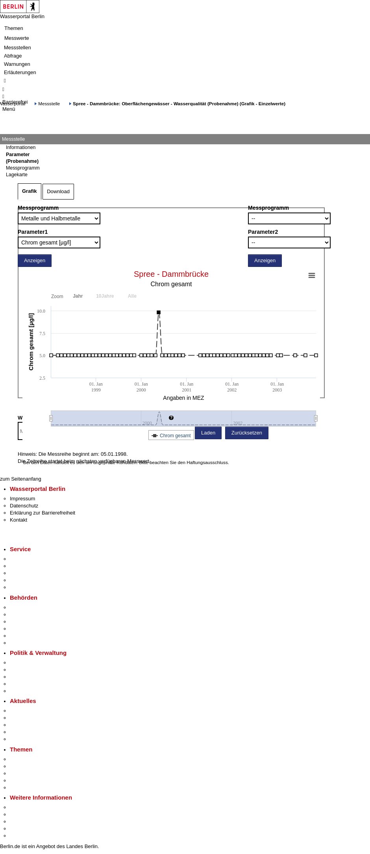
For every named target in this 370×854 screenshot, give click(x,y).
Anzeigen (34, 260)
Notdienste (22, 580)
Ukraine (19, 732)
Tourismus (21, 814)
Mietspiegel (23, 780)
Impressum (22, 499)
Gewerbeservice (28, 587)
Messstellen (17, 47)
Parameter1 (33, 232)
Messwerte (16, 38)
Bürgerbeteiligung (30, 677)
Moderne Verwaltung (33, 773)
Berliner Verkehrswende (37, 766)
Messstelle (49, 103)
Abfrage (13, 56)
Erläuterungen (20, 72)
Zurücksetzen (246, 433)
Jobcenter (21, 636)
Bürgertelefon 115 (30, 573)
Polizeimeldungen (30, 718)
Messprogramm (38, 208)
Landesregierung (29, 663)
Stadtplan (20, 836)
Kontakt (18, 520)
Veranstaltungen (28, 725)
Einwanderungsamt (32, 643)
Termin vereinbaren (32, 566)
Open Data (22, 684)
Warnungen (17, 64)
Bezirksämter (25, 622)
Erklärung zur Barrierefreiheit (42, 513)
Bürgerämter (24, 629)
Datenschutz (24, 506)
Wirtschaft (21, 821)
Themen (13, 28)
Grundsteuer (24, 788)
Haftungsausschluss (207, 462)
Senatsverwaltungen (33, 614)
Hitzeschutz (23, 739)
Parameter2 (263, 232)
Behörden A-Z (25, 607)
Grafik (29, 191)
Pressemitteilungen (32, 711)
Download (58, 191)
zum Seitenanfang (20, 479)
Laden (208, 433)
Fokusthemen (25, 759)
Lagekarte (17, 174)
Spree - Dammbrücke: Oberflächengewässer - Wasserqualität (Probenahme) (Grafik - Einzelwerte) (179, 103)
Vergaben (21, 691)
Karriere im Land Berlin (36, 670)
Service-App (24, 559)
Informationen (20, 147)
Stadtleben (22, 829)
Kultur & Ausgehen (31, 807)
